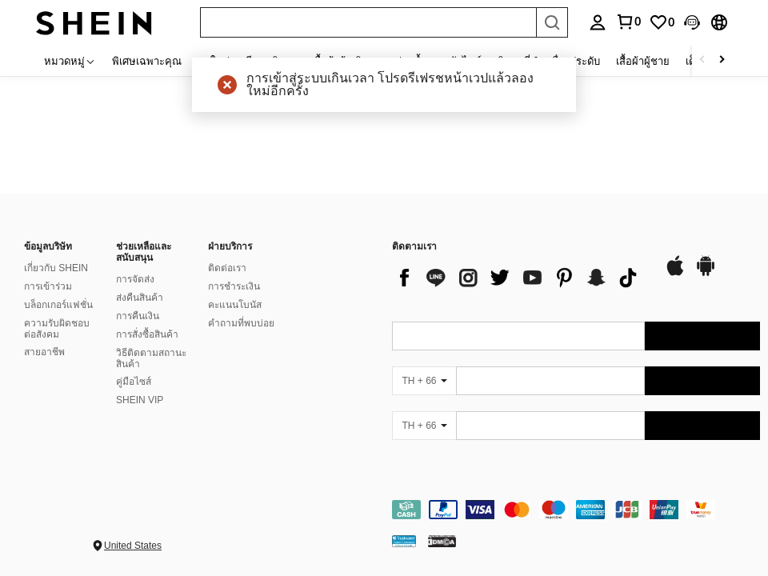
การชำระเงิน (234, 286)
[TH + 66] (424, 380)
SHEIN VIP (139, 400)
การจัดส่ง (135, 279)
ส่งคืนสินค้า (139, 297)
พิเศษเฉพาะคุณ (147, 60)
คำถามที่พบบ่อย (241, 323)
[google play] (705, 273)
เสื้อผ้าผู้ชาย (643, 60)
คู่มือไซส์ (133, 381)
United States (133, 545)
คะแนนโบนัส (235, 304)
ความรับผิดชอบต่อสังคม (57, 329)
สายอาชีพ (44, 352)
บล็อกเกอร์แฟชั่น (58, 304)
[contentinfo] (576, 509)
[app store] (675, 273)
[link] (661, 22)
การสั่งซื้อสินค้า (147, 334)
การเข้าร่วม (48, 286)
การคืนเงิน (137, 316)
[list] (520, 278)
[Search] (552, 22)
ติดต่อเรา (227, 268)
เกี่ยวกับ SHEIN (56, 268)
